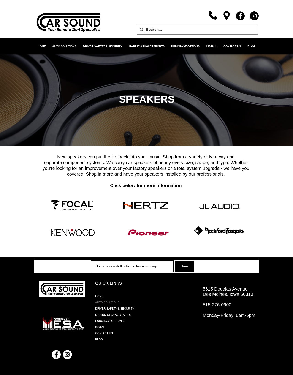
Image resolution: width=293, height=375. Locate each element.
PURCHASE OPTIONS (109, 321)
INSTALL (100, 327)
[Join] (184, 266)
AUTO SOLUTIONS (107, 302)
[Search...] (197, 29)
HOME (99, 296)
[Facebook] (240, 15)
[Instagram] (254, 15)
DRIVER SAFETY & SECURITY (114, 308)
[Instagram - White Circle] (67, 354)
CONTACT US (104, 333)
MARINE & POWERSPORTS (113, 314)
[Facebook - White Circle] (56, 354)
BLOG (99, 339)
